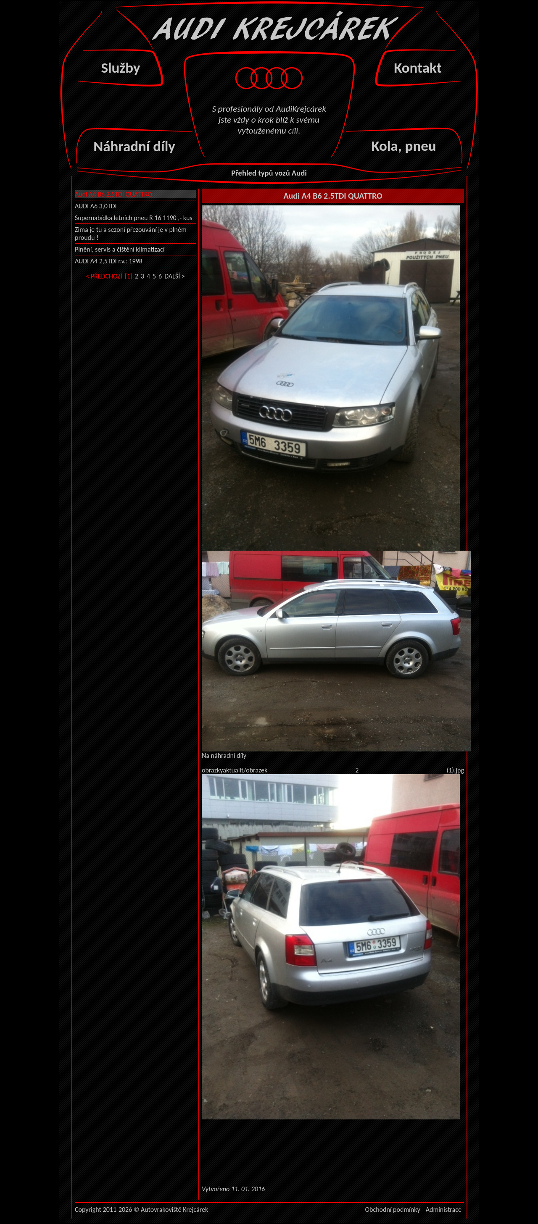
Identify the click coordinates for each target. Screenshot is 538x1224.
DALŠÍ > (174, 276)
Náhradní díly (134, 146)
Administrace (444, 1209)
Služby (120, 67)
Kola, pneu (403, 146)
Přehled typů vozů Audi (269, 173)
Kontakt (418, 67)
